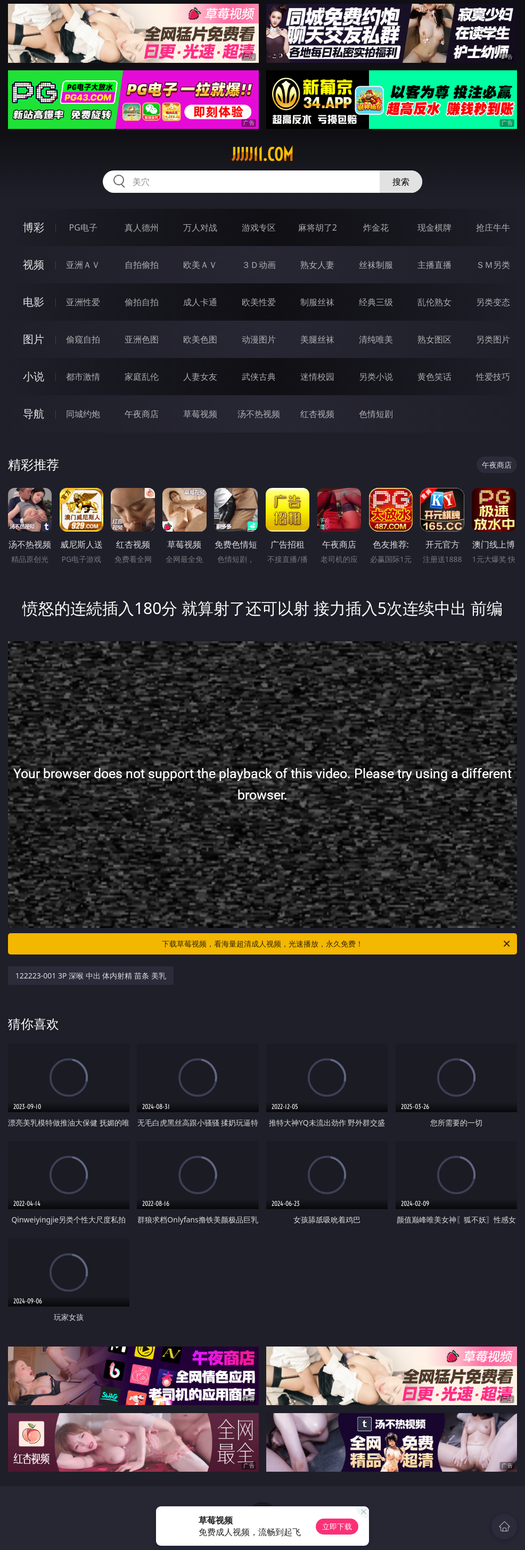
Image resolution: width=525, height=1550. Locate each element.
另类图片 (493, 339)
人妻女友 (200, 376)
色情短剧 (376, 414)
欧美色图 (200, 339)
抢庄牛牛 (493, 227)
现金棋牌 (434, 227)
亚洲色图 (142, 339)
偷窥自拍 (83, 339)
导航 (33, 413)
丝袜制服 (376, 265)
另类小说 (376, 376)
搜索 (400, 181)
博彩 (33, 227)
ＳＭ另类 (493, 265)
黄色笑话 (434, 376)
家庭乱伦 (142, 376)
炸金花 (376, 227)
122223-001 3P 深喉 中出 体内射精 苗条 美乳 (90, 975)
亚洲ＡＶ (83, 265)
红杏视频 (317, 414)
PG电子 (83, 227)
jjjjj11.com (262, 154)
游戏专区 (259, 227)
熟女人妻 (317, 265)
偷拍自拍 (142, 302)
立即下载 (337, 1526)
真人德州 (142, 227)
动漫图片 (259, 339)
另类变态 (493, 302)
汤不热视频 (258, 414)
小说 (33, 376)
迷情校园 (317, 376)
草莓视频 (200, 414)
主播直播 (434, 265)
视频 (33, 264)
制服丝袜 (317, 302)
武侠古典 (259, 376)
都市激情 (83, 376)
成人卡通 (200, 302)
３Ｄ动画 (259, 265)
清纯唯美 (376, 339)
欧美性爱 (259, 302)
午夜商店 (142, 414)
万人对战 (200, 227)
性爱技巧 (493, 376)
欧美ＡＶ (200, 265)
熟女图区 (434, 339)
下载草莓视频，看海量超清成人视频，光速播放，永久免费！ (337, 943)
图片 (33, 339)
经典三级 (376, 302)
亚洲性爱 (83, 302)
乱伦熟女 (434, 302)
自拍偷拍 (142, 265)
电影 (33, 302)
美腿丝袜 (317, 339)
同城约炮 (83, 414)
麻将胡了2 (317, 227)
